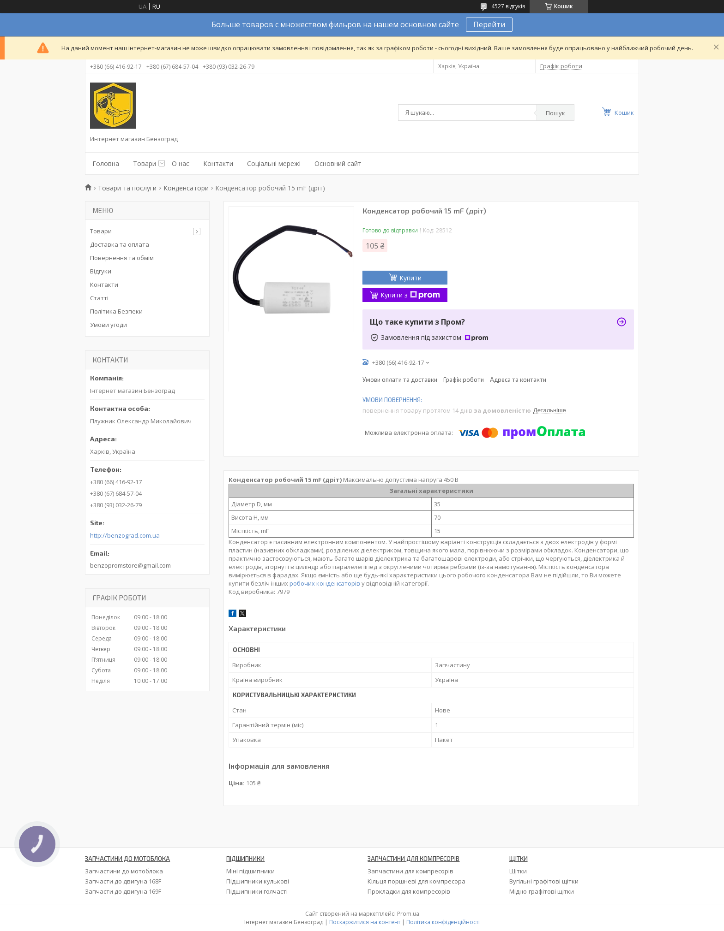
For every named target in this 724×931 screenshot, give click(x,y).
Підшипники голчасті (257, 891)
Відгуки (100, 271)
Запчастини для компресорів (410, 871)
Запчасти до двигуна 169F (123, 891)
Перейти (489, 24)
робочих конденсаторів (325, 583)
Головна (105, 163)
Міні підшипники (250, 871)
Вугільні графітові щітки (544, 881)
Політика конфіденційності (443, 922)
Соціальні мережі (274, 163)
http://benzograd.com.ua (125, 536)
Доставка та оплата (119, 244)
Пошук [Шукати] (555, 113)
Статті (99, 298)
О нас (180, 163)
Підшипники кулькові (257, 881)
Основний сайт (338, 163)
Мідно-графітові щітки (541, 891)
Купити (410, 277)
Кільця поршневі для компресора (416, 881)
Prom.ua (408, 914)
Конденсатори (186, 188)
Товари (144, 163)
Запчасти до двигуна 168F (123, 881)
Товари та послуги (127, 188)
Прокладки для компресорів (409, 891)
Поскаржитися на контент (364, 922)
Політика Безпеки (116, 311)
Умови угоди (108, 324)
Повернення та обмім (122, 258)
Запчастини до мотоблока (124, 871)
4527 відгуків (508, 6)
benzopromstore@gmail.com (130, 565)
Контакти (218, 163)
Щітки (518, 871)
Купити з (410, 295)
